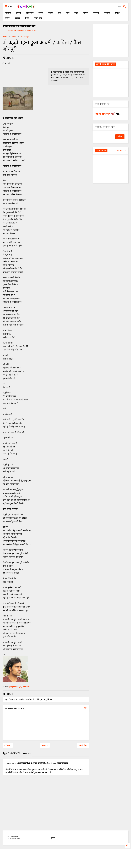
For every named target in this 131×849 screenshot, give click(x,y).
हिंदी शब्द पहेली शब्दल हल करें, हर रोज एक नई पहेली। (22, 30)
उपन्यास (96, 13)
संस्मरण (85, 13)
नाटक (76, 13)
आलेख (50, 13)
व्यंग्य (67, 13)
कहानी (7, 18)
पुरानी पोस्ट (83, 745)
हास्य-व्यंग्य (29, 13)
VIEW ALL (121, 150)
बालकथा (8, 13)
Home (5, 37)
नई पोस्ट (7, 745)
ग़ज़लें (59, 13)
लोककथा (107, 13)
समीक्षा (117, 13)
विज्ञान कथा (38, 18)
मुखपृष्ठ (53, 838)
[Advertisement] (110, 40)
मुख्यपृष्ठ (45, 745)
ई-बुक (27, 18)
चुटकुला (17, 18)
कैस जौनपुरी (25, 37)
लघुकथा (18, 13)
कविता (41, 13)
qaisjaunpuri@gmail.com (19, 686)
